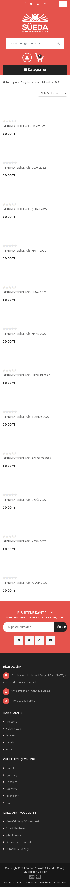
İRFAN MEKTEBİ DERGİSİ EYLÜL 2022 (25, 499)
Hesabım (11, 742)
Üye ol (10, 768)
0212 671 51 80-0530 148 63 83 (26, 691)
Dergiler (26, 82)
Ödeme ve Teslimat (18, 842)
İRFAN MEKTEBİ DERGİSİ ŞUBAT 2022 (25, 209)
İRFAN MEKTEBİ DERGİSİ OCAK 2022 (24, 167)
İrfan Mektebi (43, 82)
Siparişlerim (13, 795)
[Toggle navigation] (63, 4)
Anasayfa (10, 82)
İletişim (10, 735)
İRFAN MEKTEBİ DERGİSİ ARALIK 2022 (25, 583)
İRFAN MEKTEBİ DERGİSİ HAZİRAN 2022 (26, 375)
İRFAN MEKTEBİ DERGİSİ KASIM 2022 (24, 541)
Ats (8, 802)
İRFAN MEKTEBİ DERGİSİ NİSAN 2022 (25, 292)
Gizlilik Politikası (16, 828)
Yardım (10, 749)
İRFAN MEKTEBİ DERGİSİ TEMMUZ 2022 (26, 416)
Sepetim (11, 789)
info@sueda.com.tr (19, 700)
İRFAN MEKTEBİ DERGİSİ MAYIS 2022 (24, 333)
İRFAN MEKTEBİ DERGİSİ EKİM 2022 (24, 126)
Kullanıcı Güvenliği (17, 849)
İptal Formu (13, 835)
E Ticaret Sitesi (26, 882)
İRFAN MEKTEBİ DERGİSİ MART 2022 (24, 250)
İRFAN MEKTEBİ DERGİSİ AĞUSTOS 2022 (27, 458)
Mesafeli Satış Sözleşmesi (22, 821)
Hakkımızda (13, 728)
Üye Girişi (12, 775)
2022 (58, 82)
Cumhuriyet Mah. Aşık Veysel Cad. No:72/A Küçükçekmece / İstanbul (34, 679)
